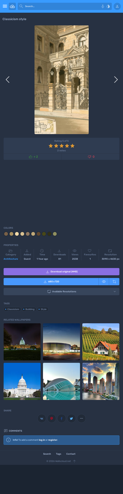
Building (29, 309)
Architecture (11, 259)
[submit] (21, 6)
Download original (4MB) (61, 271)
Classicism (13, 309)
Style (44, 309)
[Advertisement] (61, 192)
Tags (58, 454)
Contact (70, 454)
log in (42, 440)
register (52, 440)
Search (47, 454)
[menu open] (4, 6)
